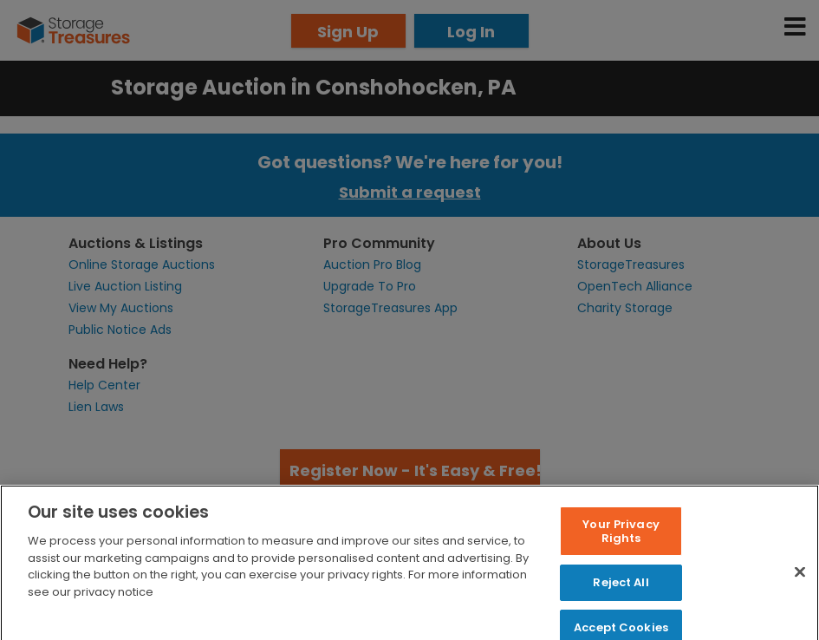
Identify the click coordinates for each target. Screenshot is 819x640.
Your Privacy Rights (621, 541)
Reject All (620, 592)
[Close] (800, 583)
